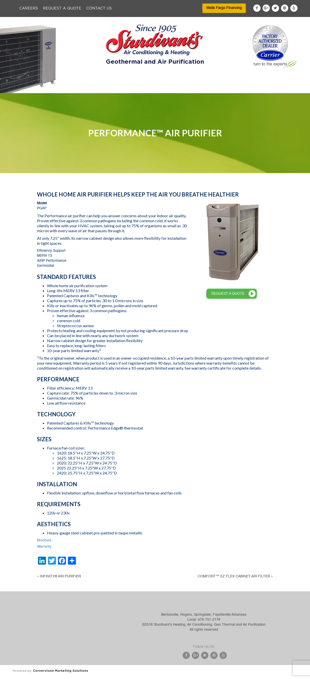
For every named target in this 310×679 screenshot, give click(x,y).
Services (138, 88)
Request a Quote (62, 8)
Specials (165, 88)
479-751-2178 (209, 630)
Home (54, 88)
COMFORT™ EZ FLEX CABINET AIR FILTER (234, 576)
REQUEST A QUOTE (227, 293)
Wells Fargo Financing (224, 8)
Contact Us (99, 8)
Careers (28, 8)
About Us (80, 88)
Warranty (44, 546)
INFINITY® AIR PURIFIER (60, 576)
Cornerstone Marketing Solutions (60, 670)
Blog (257, 88)
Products (109, 88)
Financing (194, 88)
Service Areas (228, 88)
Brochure (44, 540)
